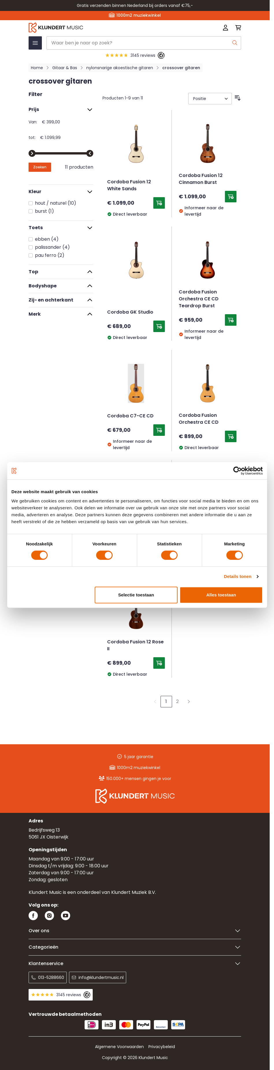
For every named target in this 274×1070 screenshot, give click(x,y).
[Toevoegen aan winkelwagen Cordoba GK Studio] (159, 326)
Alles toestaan (221, 594)
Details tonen (237, 576)
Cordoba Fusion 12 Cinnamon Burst (201, 179)
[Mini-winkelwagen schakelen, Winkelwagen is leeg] (236, 27)
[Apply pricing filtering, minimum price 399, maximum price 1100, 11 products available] (40, 167)
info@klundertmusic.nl (98, 977)
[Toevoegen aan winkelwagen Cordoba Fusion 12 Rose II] (159, 663)
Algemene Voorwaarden (119, 1047)
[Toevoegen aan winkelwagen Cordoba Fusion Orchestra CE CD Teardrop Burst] (230, 320)
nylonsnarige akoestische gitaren (119, 68)
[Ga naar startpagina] (92, 27)
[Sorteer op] (210, 98)
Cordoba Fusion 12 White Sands (129, 186)
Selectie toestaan (136, 594)
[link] (155, 701)
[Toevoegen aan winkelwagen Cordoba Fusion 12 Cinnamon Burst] (230, 196)
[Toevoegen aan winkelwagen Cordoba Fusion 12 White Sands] (159, 203)
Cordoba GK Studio (130, 312)
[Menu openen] (35, 42)
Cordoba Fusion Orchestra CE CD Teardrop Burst (199, 299)
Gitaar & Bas (64, 68)
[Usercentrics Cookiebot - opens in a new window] (237, 470)
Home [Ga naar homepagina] (37, 68)
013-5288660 (47, 977)
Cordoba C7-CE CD (130, 416)
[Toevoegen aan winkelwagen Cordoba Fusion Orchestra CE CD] (230, 436)
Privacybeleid (161, 1047)
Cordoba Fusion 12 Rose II (135, 646)
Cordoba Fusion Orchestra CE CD (199, 419)
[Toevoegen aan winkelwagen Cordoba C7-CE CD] (159, 430)
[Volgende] (189, 701)
